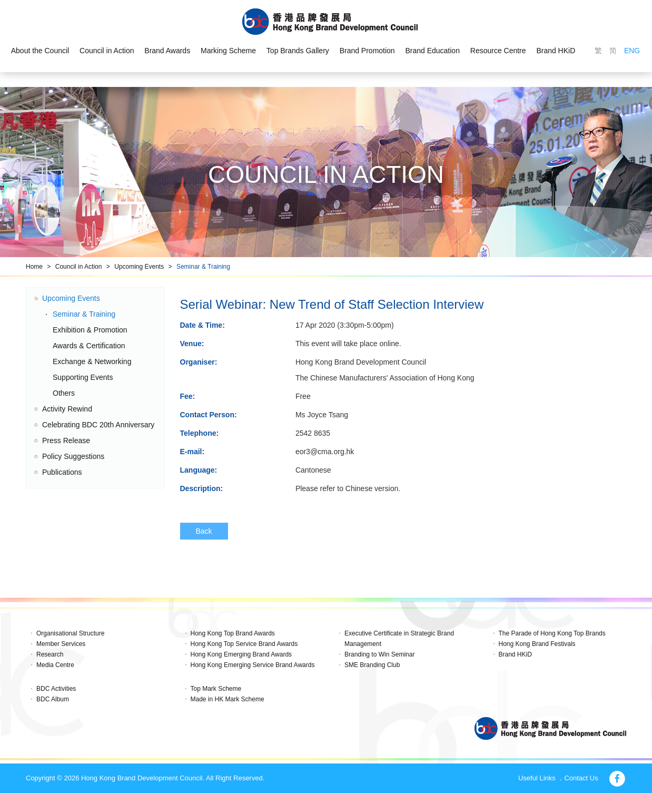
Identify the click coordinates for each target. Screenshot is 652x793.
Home (34, 266)
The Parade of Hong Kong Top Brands (552, 633)
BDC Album (52, 699)
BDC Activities (56, 688)
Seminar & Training (203, 266)
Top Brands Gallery (297, 50)
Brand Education (433, 50)
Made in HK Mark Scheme (227, 699)
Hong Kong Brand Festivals (537, 644)
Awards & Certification (89, 345)
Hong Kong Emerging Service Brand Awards (253, 665)
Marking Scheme (228, 50)
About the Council (40, 50)
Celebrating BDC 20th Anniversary (98, 424)
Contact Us (581, 778)
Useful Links (537, 778)
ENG (632, 50)
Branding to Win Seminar (379, 654)
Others (64, 393)
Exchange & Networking (92, 361)
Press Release (66, 440)
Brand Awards (167, 50)
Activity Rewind (67, 409)
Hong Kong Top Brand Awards (233, 633)
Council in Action (107, 50)
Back (204, 531)
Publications (62, 472)
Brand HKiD (556, 50)
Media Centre (55, 665)
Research (49, 654)
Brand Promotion (367, 50)
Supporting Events (83, 377)
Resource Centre (498, 50)
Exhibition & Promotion (90, 330)
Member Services (60, 644)
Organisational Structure (70, 633)
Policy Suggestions (73, 456)
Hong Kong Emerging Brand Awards (241, 654)
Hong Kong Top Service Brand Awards (244, 644)
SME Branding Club (372, 665)
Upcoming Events (139, 266)
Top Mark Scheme (216, 688)
